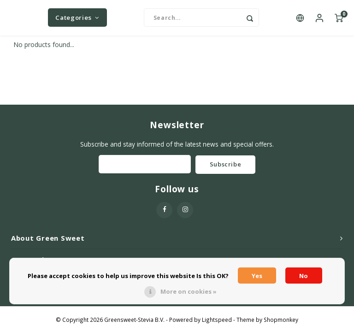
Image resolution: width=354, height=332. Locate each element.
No (303, 276)
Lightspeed (217, 321)
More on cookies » (188, 291)
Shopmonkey (281, 321)
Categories (77, 18)
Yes (257, 276)
